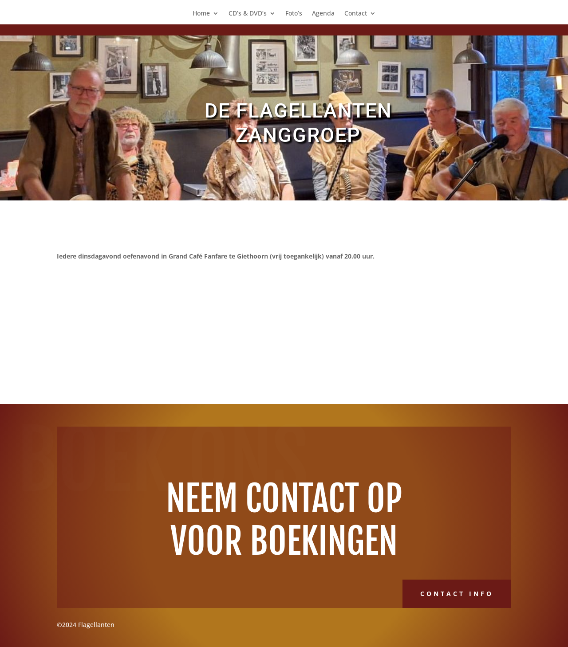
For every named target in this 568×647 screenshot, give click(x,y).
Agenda (323, 13)
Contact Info (456, 593)
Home (201, 13)
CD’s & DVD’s (248, 13)
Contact (355, 13)
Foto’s (293, 13)
